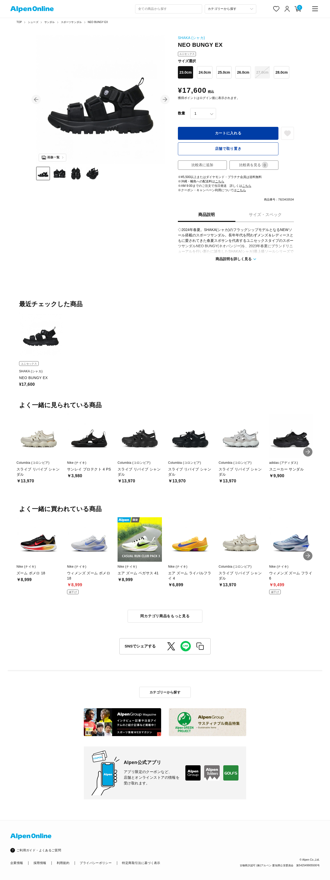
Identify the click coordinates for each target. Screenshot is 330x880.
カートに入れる (228, 133)
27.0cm (262, 72)
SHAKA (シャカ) (191, 38)
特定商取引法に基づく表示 (141, 863)
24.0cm (205, 72)
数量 (181, 113)
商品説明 (206, 214)
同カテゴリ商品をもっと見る (164, 616)
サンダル (49, 22)
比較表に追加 (202, 165)
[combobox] (168, 8)
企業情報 (16, 863)
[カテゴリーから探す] (230, 8)
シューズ (33, 22)
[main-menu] (315, 8)
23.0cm (185, 72)
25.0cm (224, 72)
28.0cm (281, 72)
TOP (19, 22)
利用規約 (63, 863)
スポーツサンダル (71, 22)
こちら (219, 181)
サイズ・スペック (265, 214)
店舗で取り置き (228, 148)
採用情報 (40, 863)
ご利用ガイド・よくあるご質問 (38, 850)
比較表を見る (253, 165)
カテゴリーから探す (165, 692)
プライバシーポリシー (96, 863)
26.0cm (243, 72)
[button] (36, 99)
